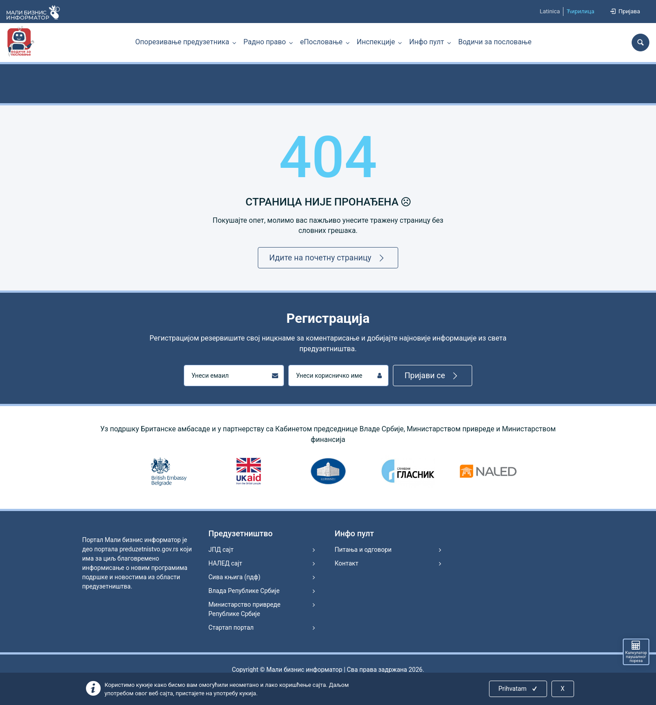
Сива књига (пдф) (234, 577)
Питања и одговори (363, 549)
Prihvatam (518, 688)
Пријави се (432, 375)
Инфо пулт (426, 42)
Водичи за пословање (495, 42)
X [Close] (563, 688)
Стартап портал (231, 627)
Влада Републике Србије (244, 590)
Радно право (265, 42)
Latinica (550, 11)
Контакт (346, 563)
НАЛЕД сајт (225, 563)
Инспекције (376, 42)
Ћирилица (580, 11)
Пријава (624, 11)
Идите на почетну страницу (328, 258)
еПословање (321, 42)
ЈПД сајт (221, 549)
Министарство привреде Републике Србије (245, 609)
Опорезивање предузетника (182, 42)
